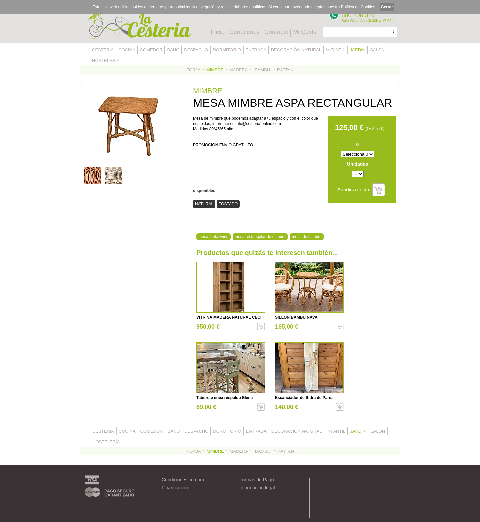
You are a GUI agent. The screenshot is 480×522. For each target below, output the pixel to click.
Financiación (175, 487)
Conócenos (244, 32)
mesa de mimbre (307, 236)
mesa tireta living (213, 236)
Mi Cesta (305, 32)
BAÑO (173, 49)
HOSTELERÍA (105, 60)
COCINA (126, 49)
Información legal (257, 487)
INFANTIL (335, 49)
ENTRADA (256, 49)
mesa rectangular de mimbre (260, 236)
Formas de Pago (256, 479)
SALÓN (377, 49)
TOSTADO (228, 204)
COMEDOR (151, 49)
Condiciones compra (183, 479)
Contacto (276, 32)
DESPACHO (196, 49)
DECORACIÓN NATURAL (296, 49)
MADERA (238, 69)
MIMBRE (215, 69)
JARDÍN (357, 49)
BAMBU (262, 69)
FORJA (193, 69)
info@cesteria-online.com (258, 123)
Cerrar (387, 7)
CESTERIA (103, 49)
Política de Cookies (358, 7)
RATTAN (285, 69)
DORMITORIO (227, 49)
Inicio (218, 32)
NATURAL (204, 204)
